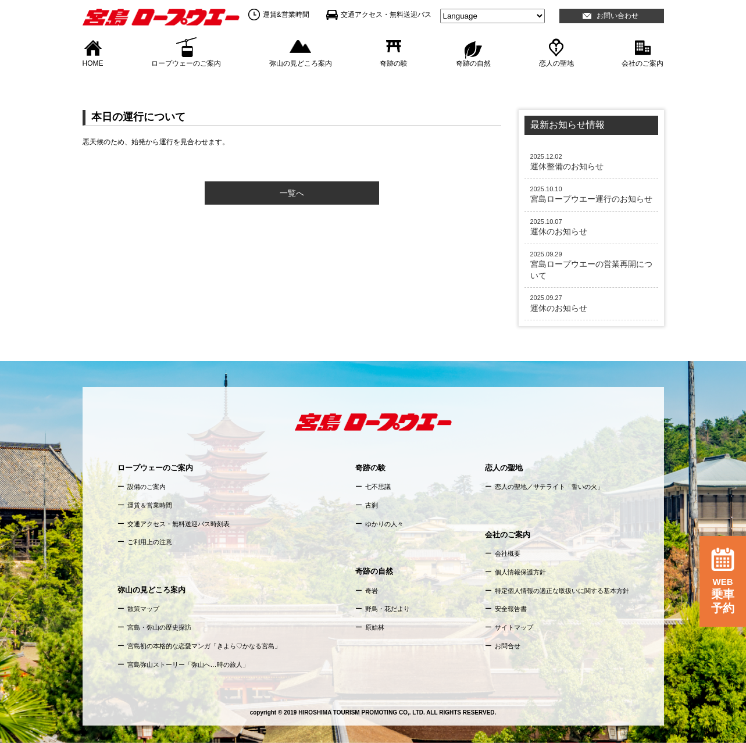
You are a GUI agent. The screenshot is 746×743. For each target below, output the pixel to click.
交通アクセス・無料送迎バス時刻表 (178, 523)
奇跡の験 (394, 62)
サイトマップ (514, 627)
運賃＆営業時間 (149, 505)
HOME (93, 62)
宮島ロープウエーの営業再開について (591, 265)
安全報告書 (511, 608)
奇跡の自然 (473, 62)
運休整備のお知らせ (591, 161)
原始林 (374, 627)
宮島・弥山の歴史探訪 (159, 627)
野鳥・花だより (387, 608)
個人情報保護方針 (520, 572)
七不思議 (378, 486)
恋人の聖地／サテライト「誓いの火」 (549, 486)
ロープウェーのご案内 (186, 62)
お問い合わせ (617, 16)
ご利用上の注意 (149, 541)
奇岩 (371, 590)
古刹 (371, 505)
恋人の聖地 (556, 62)
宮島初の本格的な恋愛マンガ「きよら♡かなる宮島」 (204, 645)
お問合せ (507, 645)
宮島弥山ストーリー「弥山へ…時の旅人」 (188, 664)
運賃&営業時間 (286, 14)
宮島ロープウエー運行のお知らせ (591, 194)
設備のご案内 (146, 486)
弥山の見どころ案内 (300, 62)
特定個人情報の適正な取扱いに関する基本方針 (562, 590)
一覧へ (292, 193)
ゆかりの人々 (384, 523)
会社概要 (507, 553)
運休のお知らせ (591, 226)
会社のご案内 (642, 62)
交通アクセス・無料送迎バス (386, 14)
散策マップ (143, 608)
